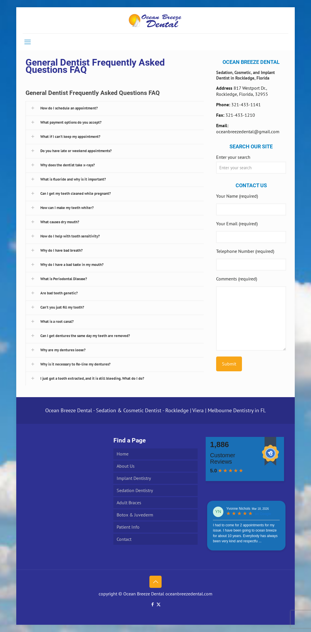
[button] (115, 108)
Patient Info (128, 527)
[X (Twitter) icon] (158, 604)
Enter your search (233, 157)
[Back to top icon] (155, 582)
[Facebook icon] (152, 604)
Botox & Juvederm (135, 515)
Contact (124, 539)
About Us (126, 466)
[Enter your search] (251, 168)
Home (123, 454)
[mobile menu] (27, 42)
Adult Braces (129, 502)
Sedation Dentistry (135, 490)
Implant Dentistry (134, 478)
